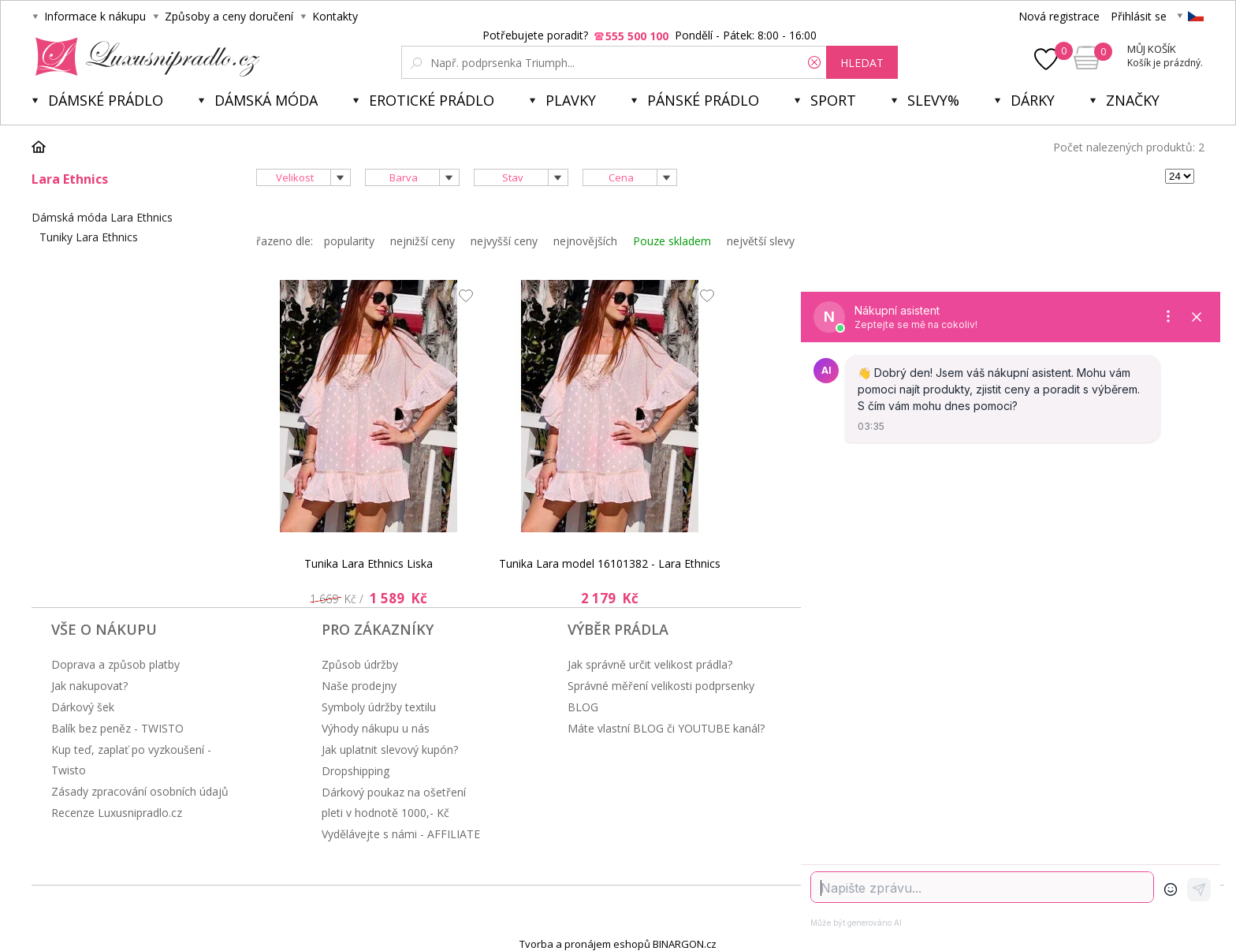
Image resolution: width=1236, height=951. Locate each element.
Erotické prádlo (431, 100)
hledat (862, 62)
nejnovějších (585, 240)
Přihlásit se (1139, 16)
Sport (833, 100)
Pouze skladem (672, 240)
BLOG (583, 706)
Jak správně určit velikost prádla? (650, 664)
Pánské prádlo (703, 100)
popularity (349, 240)
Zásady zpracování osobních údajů (140, 791)
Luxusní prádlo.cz (143, 56)
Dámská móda (266, 100)
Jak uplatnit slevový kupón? (390, 749)
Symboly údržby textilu (379, 706)
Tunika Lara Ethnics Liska (368, 563)
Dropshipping (355, 770)
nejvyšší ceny (504, 240)
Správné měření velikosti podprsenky (661, 685)
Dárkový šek (82, 706)
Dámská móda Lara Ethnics (102, 217)
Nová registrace (1059, 16)
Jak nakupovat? (89, 685)
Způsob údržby (360, 664)
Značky (1133, 100)
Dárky (1033, 100)
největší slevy (761, 240)
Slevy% (933, 100)
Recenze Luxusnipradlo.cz (116, 812)
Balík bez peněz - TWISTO (117, 728)
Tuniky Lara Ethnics (88, 236)
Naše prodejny (359, 685)
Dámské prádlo (105, 100)
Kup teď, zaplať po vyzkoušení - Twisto (131, 760)
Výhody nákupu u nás (376, 728)
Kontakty (335, 16)
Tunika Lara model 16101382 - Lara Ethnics (609, 563)
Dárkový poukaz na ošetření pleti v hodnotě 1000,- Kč (394, 802)
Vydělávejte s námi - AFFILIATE (401, 833)
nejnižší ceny (422, 240)
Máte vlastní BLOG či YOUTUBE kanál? (666, 728)
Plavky (570, 100)
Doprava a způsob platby (115, 664)
